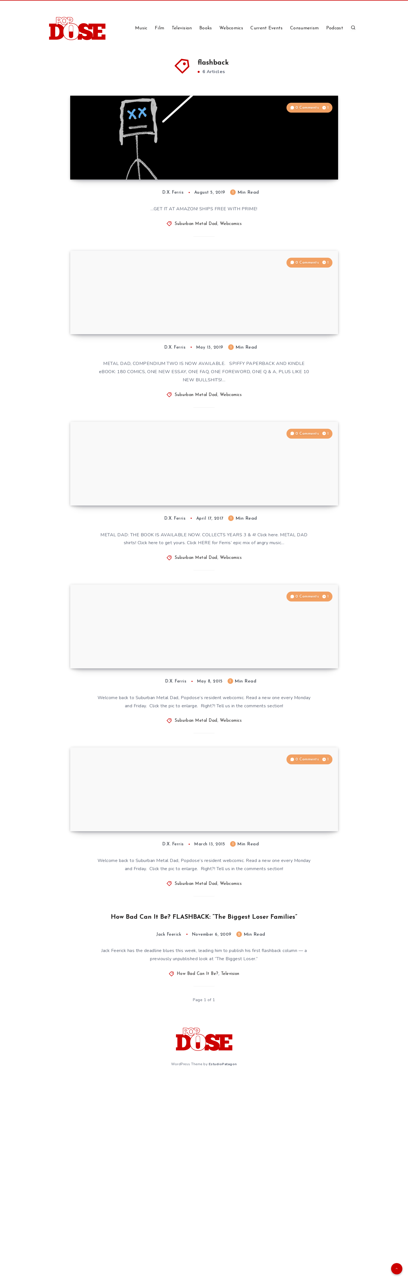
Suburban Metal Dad (196, 264)
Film (159, 28)
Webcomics (231, 28)
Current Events (266, 28)
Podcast (334, 28)
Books (205, 28)
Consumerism (304, 28)
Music (141, 28)
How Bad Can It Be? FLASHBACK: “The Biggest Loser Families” (204, 1118)
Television (182, 28)
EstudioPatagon (223, 1265)
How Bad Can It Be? (198, 1176)
